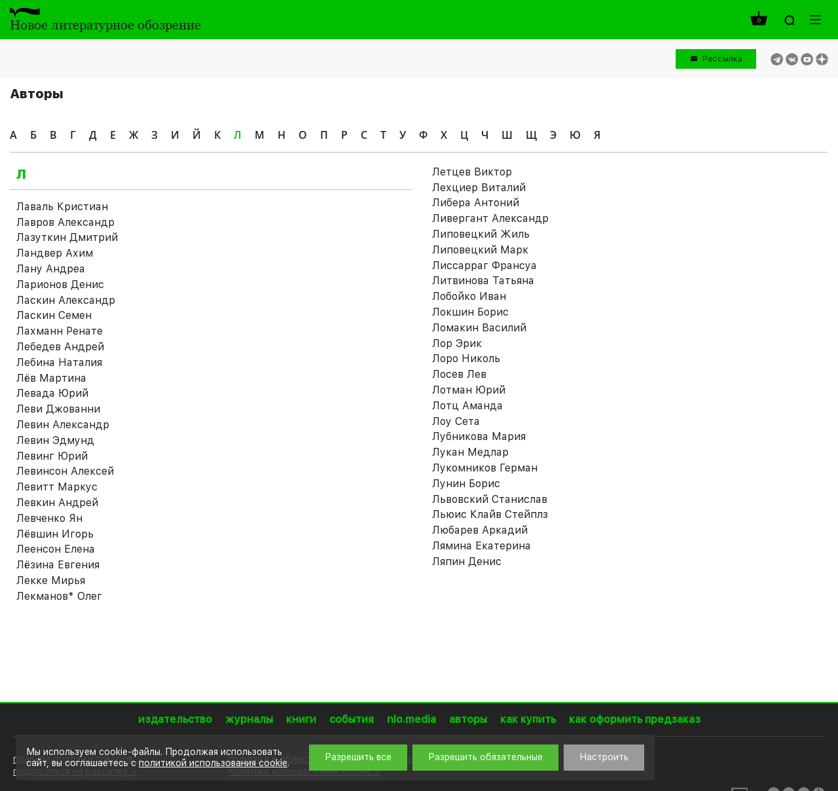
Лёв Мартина (51, 378)
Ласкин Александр (65, 300)
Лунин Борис (466, 483)
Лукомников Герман (484, 468)
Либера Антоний (475, 202)
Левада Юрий (52, 393)
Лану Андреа (50, 269)
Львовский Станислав (489, 499)
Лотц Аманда (467, 405)
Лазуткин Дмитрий (67, 237)
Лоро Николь (466, 358)
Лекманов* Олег (59, 596)
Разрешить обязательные (485, 757)
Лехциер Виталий (479, 187)
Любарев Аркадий (480, 530)
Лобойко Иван (469, 296)
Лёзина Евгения (58, 565)
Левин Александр (62, 424)
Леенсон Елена (55, 549)
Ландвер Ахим (54, 253)
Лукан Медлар (470, 452)
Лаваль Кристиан (62, 206)
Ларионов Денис (60, 284)
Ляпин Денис (466, 561)
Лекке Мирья (50, 580)
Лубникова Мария (479, 436)
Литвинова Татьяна (483, 280)
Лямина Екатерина (481, 546)
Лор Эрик (457, 343)
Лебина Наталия (59, 362)
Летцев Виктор (472, 172)
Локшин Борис (470, 312)
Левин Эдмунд (55, 440)
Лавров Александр (65, 222)
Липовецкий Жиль (481, 234)
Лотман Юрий (468, 390)
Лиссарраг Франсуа (484, 265)
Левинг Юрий (52, 456)
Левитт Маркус (57, 487)
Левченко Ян (49, 518)
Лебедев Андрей (60, 346)
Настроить (603, 757)
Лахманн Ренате (59, 331)
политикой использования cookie (213, 763)
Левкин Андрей (57, 502)
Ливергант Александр (490, 218)
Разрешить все (358, 757)
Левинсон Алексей (65, 471)
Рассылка (722, 59)
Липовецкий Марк (480, 250)
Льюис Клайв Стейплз (490, 514)
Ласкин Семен (54, 315)
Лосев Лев (459, 374)
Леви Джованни (58, 409)
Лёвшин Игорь (55, 534)
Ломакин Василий (479, 328)
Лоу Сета (456, 421)
